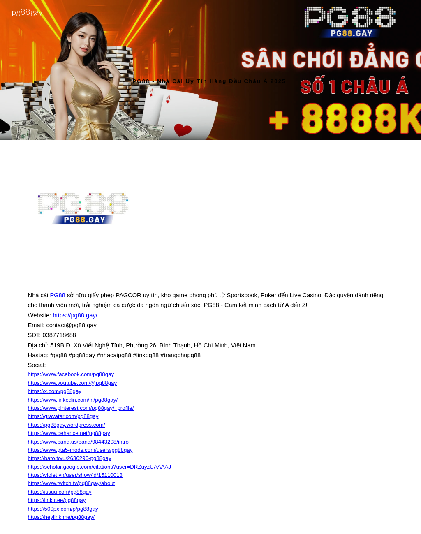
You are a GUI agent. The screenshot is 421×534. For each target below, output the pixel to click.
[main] (210, 69)
